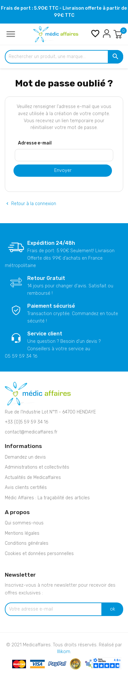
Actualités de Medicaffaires (33, 477)
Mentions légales (22, 533)
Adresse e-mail (35, 143)
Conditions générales (26, 543)
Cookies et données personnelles (39, 553)
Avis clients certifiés (26, 487)
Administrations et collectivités (37, 467)
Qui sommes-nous (24, 523)
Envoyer (63, 170)
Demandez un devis (25, 457)
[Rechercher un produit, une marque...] (64, 57)
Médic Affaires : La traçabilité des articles (47, 498)
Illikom (63, 651)
